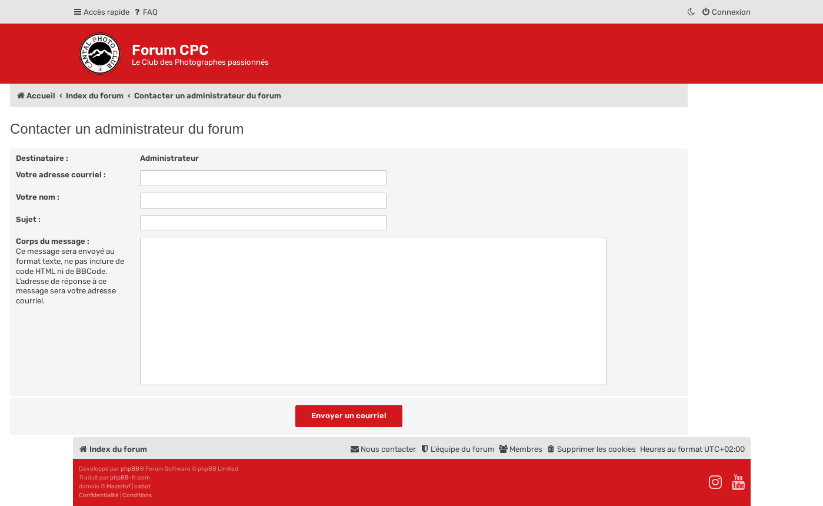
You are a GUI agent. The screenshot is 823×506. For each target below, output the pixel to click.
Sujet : (28, 219)
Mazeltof (118, 486)
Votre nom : (37, 197)
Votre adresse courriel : (61, 174)
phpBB (130, 468)
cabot (142, 486)
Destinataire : (42, 158)
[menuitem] (145, 12)
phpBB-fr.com (130, 477)
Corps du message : (52, 241)
